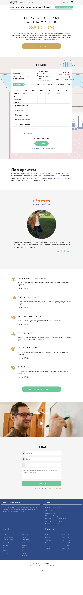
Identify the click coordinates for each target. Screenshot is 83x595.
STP (23, 548)
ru (44, 2)
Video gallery (26, 540)
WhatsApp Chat (50, 513)
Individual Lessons (8, 537)
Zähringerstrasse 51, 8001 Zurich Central (41, 148)
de (32, 2)
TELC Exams (7, 542)
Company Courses (8, 540)
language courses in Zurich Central (53, 178)
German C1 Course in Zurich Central (43, 173)
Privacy (24, 550)
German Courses (49, 176)
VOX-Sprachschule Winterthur (54, 524)
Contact (5, 545)
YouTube (25, 556)
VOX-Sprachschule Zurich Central (55, 518)
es (41, 2)
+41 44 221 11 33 (51, 510)
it (38, 2)
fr (35, 2)
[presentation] (13, 235)
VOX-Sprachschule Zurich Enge (54, 521)
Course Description (23, 133)
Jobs (23, 542)
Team (24, 537)
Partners (5, 550)
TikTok (6, 553)
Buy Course (19, 84)
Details (41, 46)
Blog (4, 548)
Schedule (24, 545)
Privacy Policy (43, 488)
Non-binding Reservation (64, 7)
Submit (41, 483)
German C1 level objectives (26, 129)
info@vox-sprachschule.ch (53, 508)
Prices (5, 534)
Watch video (24, 289)
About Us (25, 534)
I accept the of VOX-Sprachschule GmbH (47, 488)
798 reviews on (41, 204)
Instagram (7, 556)
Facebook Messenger (52, 516)
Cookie (24, 553)
